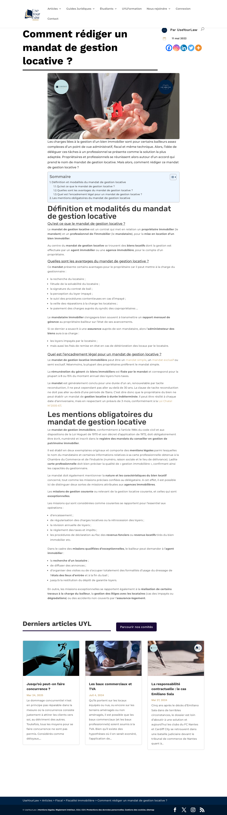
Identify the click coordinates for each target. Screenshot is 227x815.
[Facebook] (169, 48)
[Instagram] (176, 48)
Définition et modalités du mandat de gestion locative (89, 182)
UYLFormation (132, 8)
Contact (53, 18)
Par (173, 30)
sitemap (150, 810)
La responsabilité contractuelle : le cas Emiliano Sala (168, 689)
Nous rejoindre (157, 8)
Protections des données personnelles (105, 810)
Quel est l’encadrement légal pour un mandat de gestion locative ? (99, 194)
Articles (53, 8)
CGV (83, 810)
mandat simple (136, 360)
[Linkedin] (183, 48)
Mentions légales (46, 810)
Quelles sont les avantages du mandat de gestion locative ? (95, 190)
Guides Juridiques (78, 8)
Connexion (183, 8)
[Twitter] (191, 48)
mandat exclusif (163, 360)
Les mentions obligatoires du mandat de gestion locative (91, 198)
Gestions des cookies (135, 810)
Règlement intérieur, (66, 810)
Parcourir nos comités (136, 627)
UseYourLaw (187, 30)
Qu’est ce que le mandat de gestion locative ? (86, 186)
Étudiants (106, 8)
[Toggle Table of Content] (171, 177)
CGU (78, 810)
